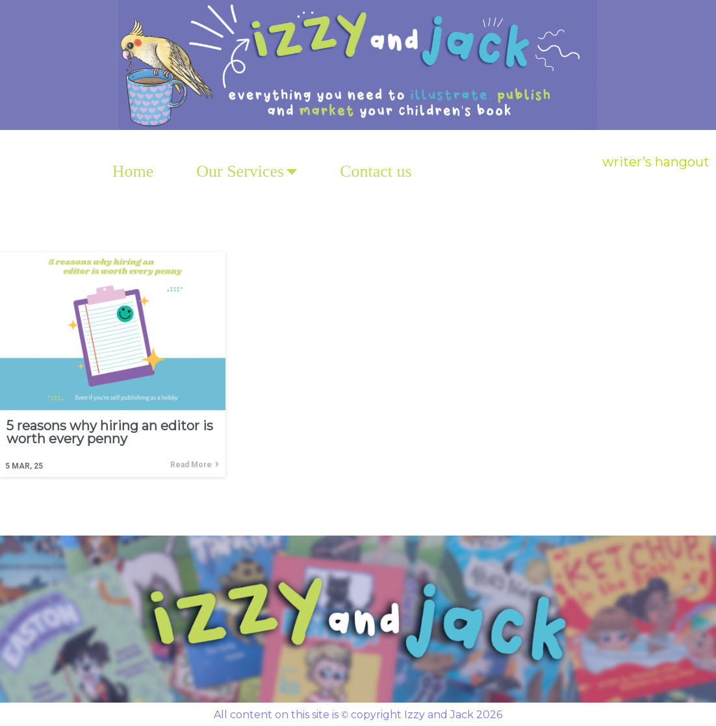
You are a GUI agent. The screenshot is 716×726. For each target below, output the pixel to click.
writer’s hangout (656, 162)
